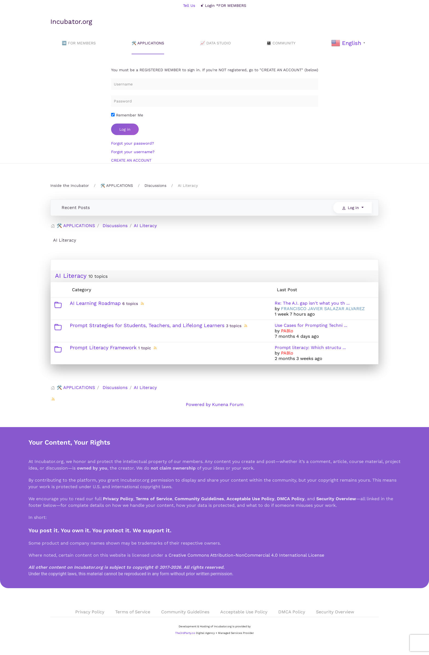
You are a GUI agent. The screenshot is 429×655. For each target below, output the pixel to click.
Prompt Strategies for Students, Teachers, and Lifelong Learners (147, 325)
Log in (125, 129)
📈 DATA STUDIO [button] (215, 43)
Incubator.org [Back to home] (71, 21)
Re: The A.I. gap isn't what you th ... (312, 303)
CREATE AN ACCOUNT (131, 160)
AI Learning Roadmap (95, 303)
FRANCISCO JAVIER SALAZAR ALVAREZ (323, 308)
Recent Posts (76, 207)
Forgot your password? (132, 143)
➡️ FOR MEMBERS (79, 43)
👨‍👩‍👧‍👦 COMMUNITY (280, 43)
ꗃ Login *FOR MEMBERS (223, 5)
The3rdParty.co (185, 632)
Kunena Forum (228, 404)
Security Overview (336, 498)
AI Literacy (70, 275)
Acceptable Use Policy (250, 498)
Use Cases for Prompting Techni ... (311, 325)
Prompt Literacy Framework (103, 347)
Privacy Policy (118, 498)
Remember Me (127, 115)
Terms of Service (154, 498)
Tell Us (189, 5)
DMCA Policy (291, 498)
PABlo (287, 330)
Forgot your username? (133, 152)
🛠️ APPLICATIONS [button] (148, 43)
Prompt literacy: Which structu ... (310, 347)
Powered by (198, 404)
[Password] (214, 101)
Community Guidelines (199, 498)
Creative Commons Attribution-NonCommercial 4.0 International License (246, 555)
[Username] (214, 84)
